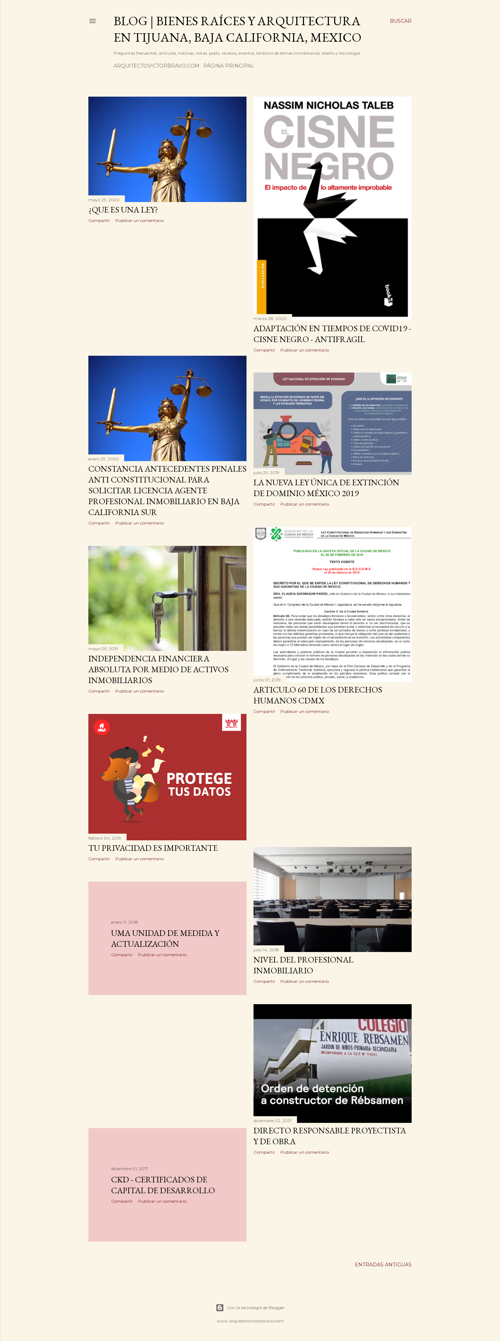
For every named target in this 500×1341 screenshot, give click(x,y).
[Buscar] (401, 21)
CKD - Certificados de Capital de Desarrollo (163, 1185)
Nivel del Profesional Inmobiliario (303, 965)
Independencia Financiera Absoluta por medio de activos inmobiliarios (158, 669)
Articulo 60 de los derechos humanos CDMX (318, 695)
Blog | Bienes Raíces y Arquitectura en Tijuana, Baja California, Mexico (238, 29)
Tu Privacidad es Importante (153, 847)
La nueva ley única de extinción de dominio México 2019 (326, 488)
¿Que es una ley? (123, 209)
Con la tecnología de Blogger (250, 1308)
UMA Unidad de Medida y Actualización (165, 938)
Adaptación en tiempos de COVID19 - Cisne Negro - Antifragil (332, 334)
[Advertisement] (167, 290)
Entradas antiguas (383, 1265)
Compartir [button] (99, 220)
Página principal (228, 66)
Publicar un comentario (139, 220)
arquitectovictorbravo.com (157, 66)
